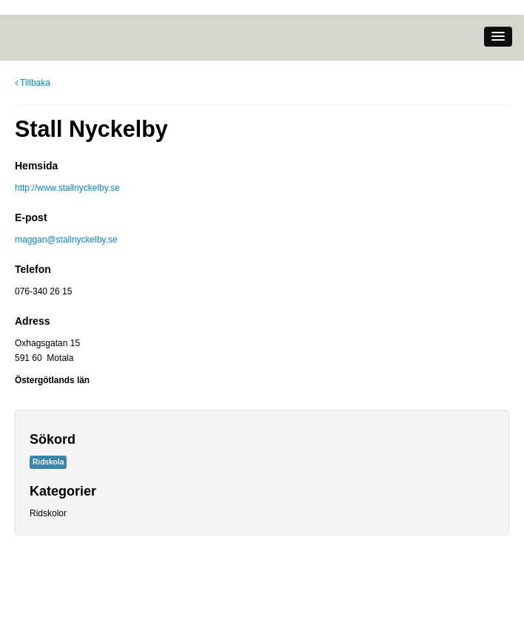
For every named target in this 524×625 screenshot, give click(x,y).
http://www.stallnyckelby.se (67, 188)
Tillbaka (32, 83)
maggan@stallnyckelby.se (66, 239)
